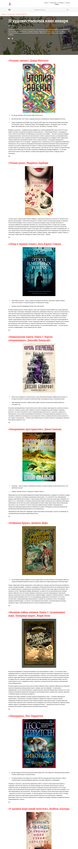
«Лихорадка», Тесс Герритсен (25, 716)
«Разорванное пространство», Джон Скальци (34, 429)
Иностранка (43, 3)
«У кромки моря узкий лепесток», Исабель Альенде (38, 808)
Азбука (31, 3)
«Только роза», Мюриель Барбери (28, 163)
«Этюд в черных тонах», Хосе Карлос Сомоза (34, 244)
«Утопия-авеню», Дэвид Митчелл (28, 60)
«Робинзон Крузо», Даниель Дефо (28, 523)
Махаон (66, 3)
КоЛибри (55, 3)
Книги (48, 5)
